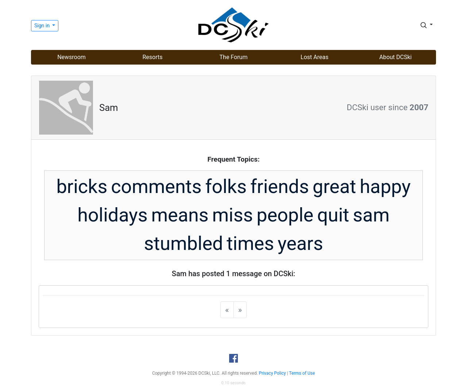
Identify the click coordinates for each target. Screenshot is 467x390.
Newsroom (71, 57)
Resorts (152, 57)
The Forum (234, 57)
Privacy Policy (272, 373)
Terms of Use (302, 373)
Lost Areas (314, 57)
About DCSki (395, 57)
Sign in (42, 25)
